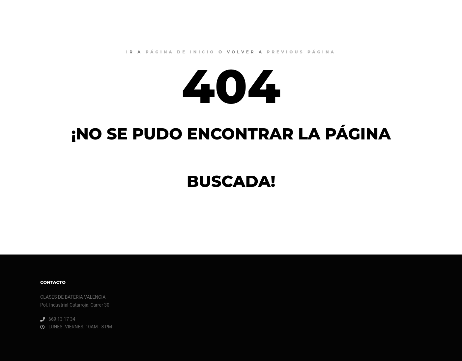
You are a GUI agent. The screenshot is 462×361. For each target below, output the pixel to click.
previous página (301, 51)
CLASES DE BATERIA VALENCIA (46, 13)
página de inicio (181, 51)
